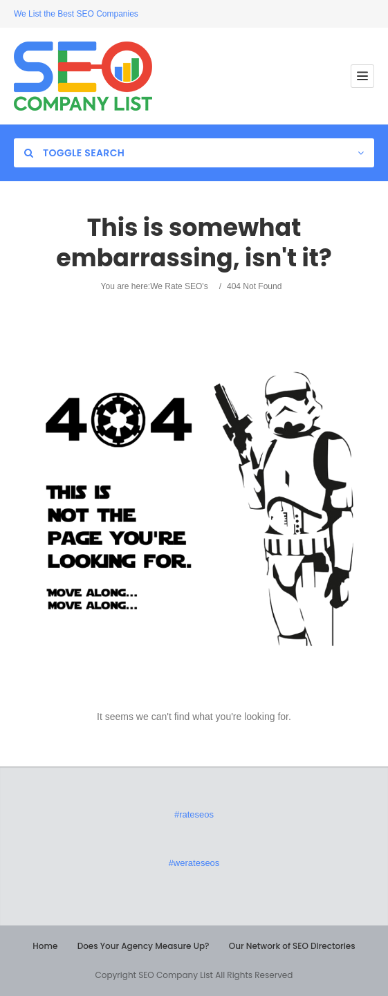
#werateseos (194, 863)
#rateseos (194, 814)
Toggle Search (74, 153)
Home (45, 946)
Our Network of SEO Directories (292, 946)
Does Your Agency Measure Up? (143, 946)
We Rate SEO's (178, 286)
